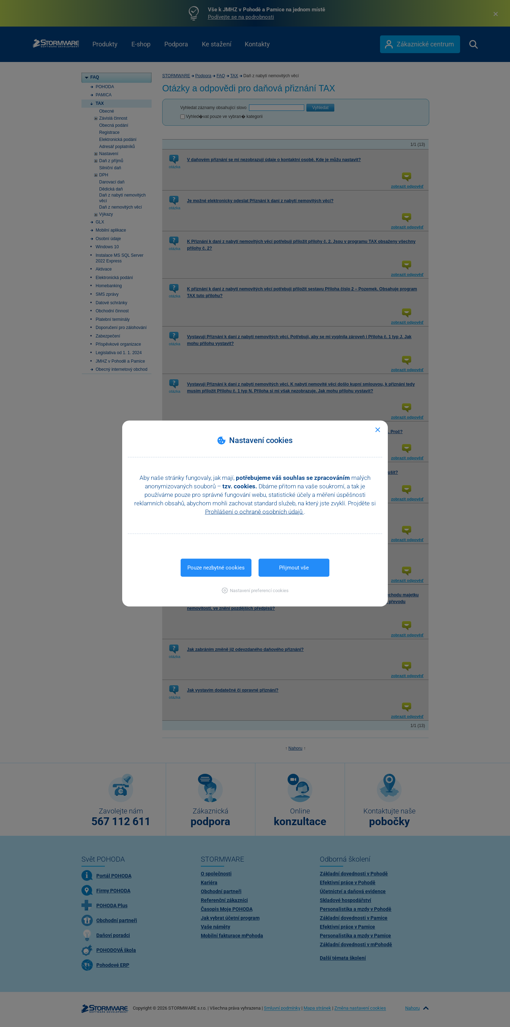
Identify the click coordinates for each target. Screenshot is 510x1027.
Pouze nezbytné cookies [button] (216, 567)
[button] (255, 590)
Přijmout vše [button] (294, 567)
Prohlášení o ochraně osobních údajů (254, 511)
